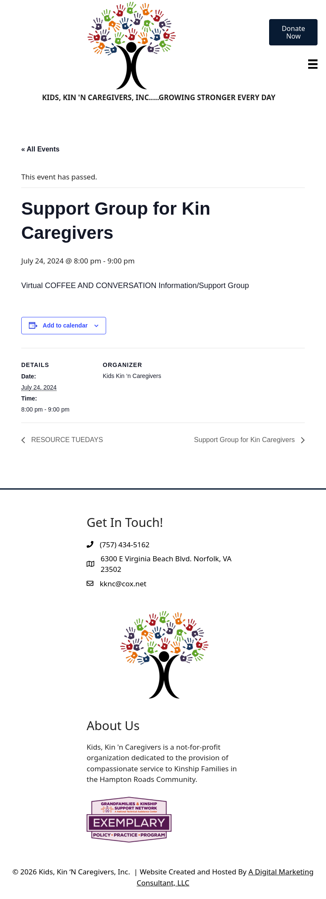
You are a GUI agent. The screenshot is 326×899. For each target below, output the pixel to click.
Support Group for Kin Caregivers (245, 439)
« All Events (40, 149)
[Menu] (313, 63)
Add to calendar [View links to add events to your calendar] (65, 325)
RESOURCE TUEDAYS (66, 439)
